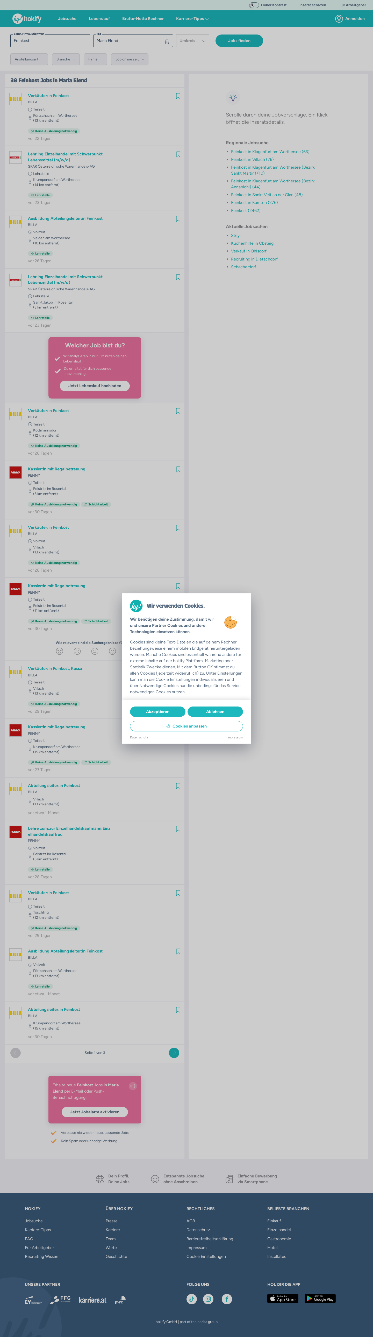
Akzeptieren (157, 711)
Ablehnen (215, 711)
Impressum (235, 737)
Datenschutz (139, 737)
